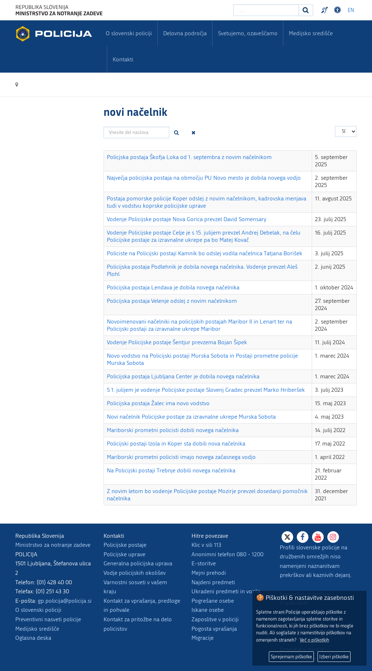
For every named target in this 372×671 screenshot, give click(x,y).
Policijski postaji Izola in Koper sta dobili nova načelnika (176, 443)
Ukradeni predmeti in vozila (225, 591)
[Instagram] (333, 537)
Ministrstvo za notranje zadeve (52, 544)
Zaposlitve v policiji (215, 619)
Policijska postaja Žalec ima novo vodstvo (158, 403)
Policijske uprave (124, 554)
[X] (287, 537)
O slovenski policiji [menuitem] (129, 33)
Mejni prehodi (208, 572)
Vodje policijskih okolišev (135, 572)
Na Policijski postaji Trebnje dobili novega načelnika (171, 470)
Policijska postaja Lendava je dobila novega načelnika (173, 287)
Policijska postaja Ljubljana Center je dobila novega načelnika (183, 376)
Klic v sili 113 (206, 544)
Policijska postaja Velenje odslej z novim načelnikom (172, 300)
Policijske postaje (125, 544)
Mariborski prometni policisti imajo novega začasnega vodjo (181, 457)
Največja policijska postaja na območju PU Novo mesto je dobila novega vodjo (204, 177)
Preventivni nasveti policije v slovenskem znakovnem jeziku (325, 10)
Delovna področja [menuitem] (185, 33)
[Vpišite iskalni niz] (266, 10)
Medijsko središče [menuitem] (311, 33)
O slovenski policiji (38, 609)
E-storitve (203, 563)
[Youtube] (318, 537)
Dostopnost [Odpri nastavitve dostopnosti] (338, 10)
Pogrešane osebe (212, 600)
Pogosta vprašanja (214, 628)
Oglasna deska (33, 637)
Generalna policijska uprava (138, 563)
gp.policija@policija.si (65, 600)
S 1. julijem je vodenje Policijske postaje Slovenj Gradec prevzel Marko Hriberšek (206, 389)
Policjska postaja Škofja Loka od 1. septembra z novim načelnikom (189, 157)
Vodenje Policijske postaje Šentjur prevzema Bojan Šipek (177, 342)
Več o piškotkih (314, 640)
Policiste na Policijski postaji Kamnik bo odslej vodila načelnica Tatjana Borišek (204, 253)
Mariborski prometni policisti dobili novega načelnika (173, 430)
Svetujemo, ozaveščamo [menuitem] (248, 33)
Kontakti (123, 59)
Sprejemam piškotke (291, 656)
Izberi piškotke (334, 656)
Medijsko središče (37, 628)
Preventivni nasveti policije (48, 619)
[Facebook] (302, 537)
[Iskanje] (306, 10)
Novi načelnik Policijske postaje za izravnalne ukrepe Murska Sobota (191, 416)
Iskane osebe (207, 609)
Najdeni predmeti (213, 582)
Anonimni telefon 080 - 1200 (227, 554)
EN (351, 10)
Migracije (202, 637)
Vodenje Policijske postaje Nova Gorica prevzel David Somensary (186, 219)
